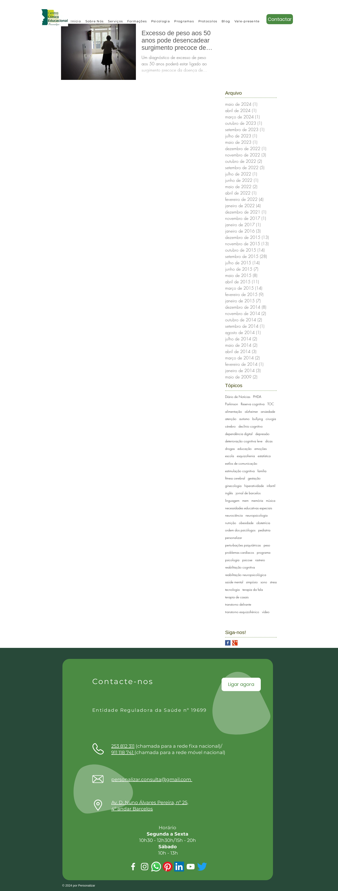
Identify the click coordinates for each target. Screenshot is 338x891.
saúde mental (234, 582)
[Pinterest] (168, 867)
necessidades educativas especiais (248, 508)
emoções (260, 448)
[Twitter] (202, 867)
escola (229, 456)
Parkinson (231, 404)
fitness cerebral (235, 478)
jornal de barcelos (248, 493)
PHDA (257, 396)
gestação (254, 478)
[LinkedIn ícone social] (179, 867)
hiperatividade (254, 485)
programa (263, 552)
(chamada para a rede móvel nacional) (179, 752)
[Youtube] (191, 867)
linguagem (232, 500)
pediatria (264, 530)
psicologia (232, 560)
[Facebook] (133, 867)
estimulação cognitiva (240, 471)
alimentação (233, 411)
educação (245, 448)
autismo (244, 418)
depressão (262, 434)
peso (267, 545)
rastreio (260, 560)
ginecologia (233, 485)
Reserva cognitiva (253, 404)
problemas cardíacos (239, 552)
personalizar (233, 537)
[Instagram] (145, 867)
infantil (271, 485)
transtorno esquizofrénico (242, 612)
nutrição (230, 523)
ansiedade (268, 411)
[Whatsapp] (156, 867)
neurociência (234, 515)
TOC (270, 404)
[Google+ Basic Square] (235, 643)
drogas (230, 448)
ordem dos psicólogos (240, 530)
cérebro (230, 426)
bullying (257, 418)
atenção (230, 418)
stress (273, 582)
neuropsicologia (257, 515)
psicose (247, 560)
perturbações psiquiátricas (243, 545)
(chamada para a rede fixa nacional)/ (166, 746)
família (261, 471)
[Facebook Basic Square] (227, 643)
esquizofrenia (246, 456)
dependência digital (239, 434)
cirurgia (271, 418)
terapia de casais (237, 597)
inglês (229, 493)
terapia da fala (252, 589)
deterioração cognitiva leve (243, 441)
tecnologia (232, 589)
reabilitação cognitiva (240, 567)
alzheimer (251, 411)
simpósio (252, 582)
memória (257, 500)
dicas (269, 441)
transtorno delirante (238, 604)
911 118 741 (122, 752)
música (270, 500)
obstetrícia (263, 523)
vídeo (265, 612)
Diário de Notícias (237, 396)
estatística (264, 456)
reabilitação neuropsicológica (245, 574)
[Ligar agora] (241, 684)
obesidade (246, 523)
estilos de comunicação (241, 463)
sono (264, 582)
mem (245, 500)
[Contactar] (279, 19)
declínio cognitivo (250, 426)
